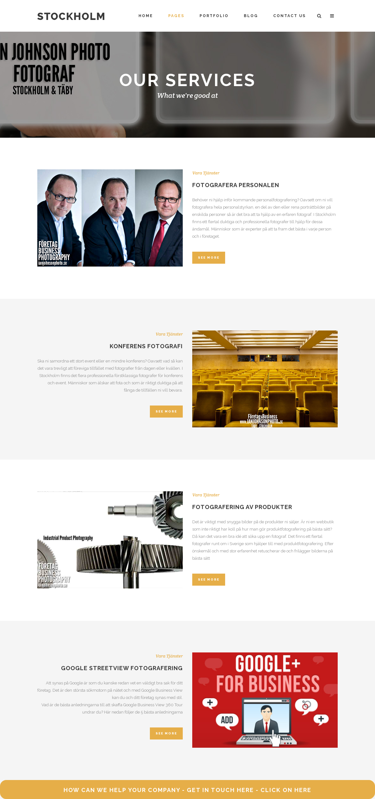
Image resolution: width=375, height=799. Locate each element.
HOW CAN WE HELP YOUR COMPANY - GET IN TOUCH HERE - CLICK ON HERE (187, 790)
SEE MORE (208, 257)
